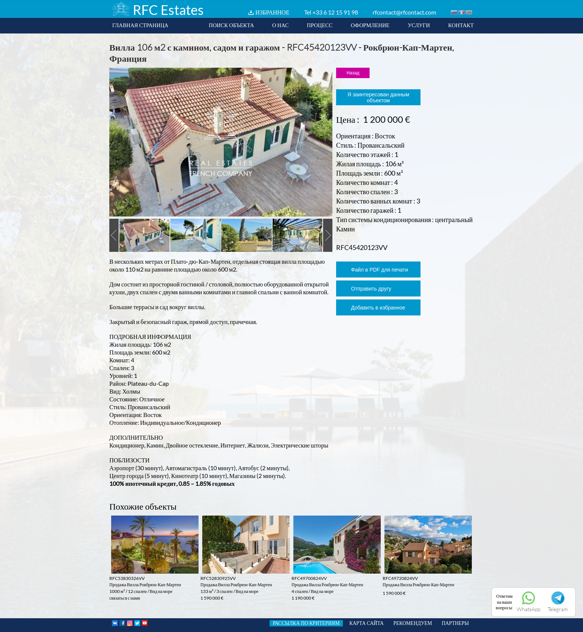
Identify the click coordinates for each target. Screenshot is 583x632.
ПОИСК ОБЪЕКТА (231, 25)
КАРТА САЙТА (367, 623)
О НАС (280, 25)
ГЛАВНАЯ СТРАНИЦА (140, 25)
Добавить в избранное (378, 308)
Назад (353, 73)
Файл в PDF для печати (379, 270)
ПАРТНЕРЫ (455, 623)
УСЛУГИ (419, 25)
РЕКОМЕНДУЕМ (412, 623)
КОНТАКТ (461, 25)
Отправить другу (371, 289)
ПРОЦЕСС (319, 25)
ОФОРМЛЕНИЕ (370, 25)
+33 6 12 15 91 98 (335, 12)
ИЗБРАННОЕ (272, 12)
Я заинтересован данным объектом (378, 97)
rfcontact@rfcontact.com (404, 12)
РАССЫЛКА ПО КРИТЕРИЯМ (306, 623)
